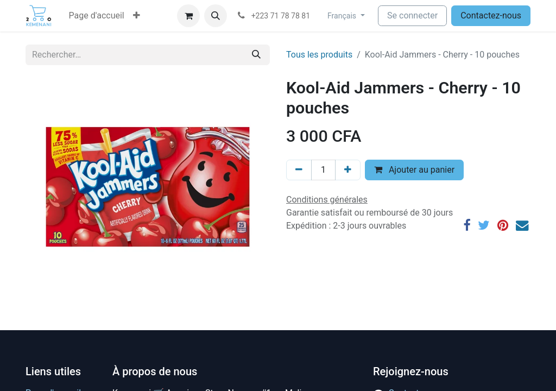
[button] (136, 16)
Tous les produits (319, 54)
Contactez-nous (490, 15)
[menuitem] (97, 16)
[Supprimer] (299, 170)
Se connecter (412, 15)
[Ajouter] (348, 170)
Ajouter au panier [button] (414, 170)
